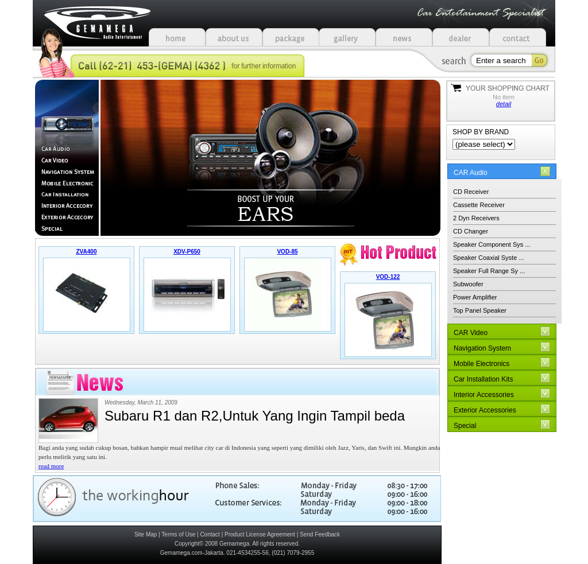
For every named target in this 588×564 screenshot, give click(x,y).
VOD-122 (388, 277)
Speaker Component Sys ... (492, 244)
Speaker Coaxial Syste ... (488, 257)
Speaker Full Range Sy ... (489, 270)
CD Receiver (471, 191)
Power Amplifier (475, 297)
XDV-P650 (186, 251)
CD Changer (470, 231)
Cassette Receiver (479, 204)
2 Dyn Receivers (476, 218)
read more (51, 465)
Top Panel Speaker (479, 310)
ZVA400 (86, 251)
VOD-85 (287, 251)
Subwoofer (468, 284)
